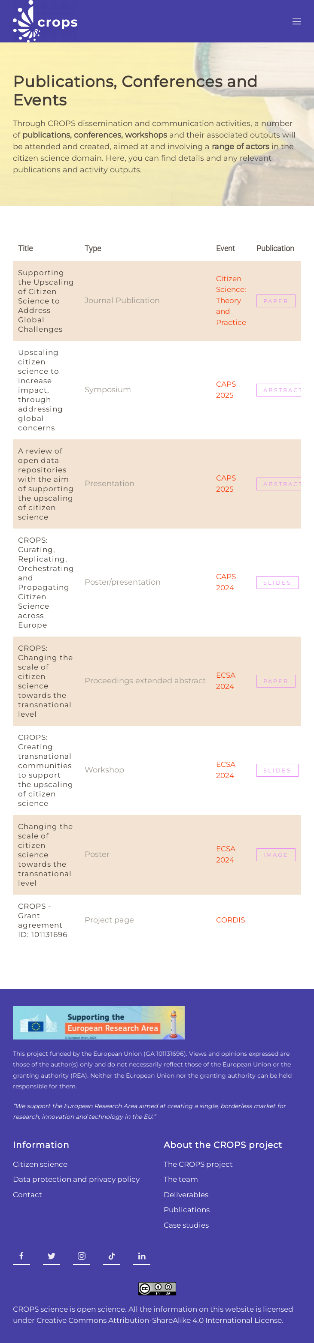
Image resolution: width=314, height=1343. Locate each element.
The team (179, 1179)
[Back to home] (45, 21)
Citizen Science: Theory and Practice (231, 300)
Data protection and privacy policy (75, 1179)
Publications (185, 1209)
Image (276, 854)
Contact (26, 1194)
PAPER (276, 681)
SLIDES (277, 770)
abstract (283, 390)
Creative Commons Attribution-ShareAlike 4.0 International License (158, 1320)
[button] (297, 21)
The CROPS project (197, 1164)
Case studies (184, 1225)
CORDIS (230, 920)
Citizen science (39, 1164)
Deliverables (184, 1194)
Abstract (283, 484)
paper (276, 300)
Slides (277, 582)
